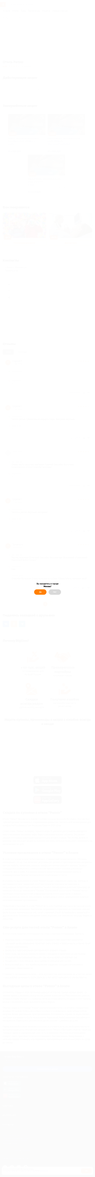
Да (40, 592)
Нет (54, 592)
